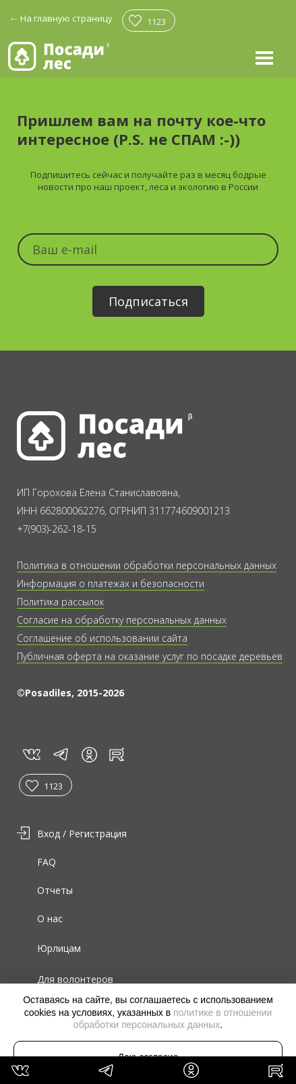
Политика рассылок (60, 601)
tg (60, 753)
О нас (50, 918)
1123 (156, 22)
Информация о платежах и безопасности (110, 583)
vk (30, 753)
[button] (264, 57)
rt (114, 753)
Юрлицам (59, 948)
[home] (58, 56)
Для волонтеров (75, 979)
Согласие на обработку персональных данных (122, 619)
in (89, 754)
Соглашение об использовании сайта (102, 638)
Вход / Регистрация (82, 833)
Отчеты (55, 890)
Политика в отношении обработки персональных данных (146, 565)
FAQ (46, 861)
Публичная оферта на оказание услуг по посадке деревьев (150, 656)
